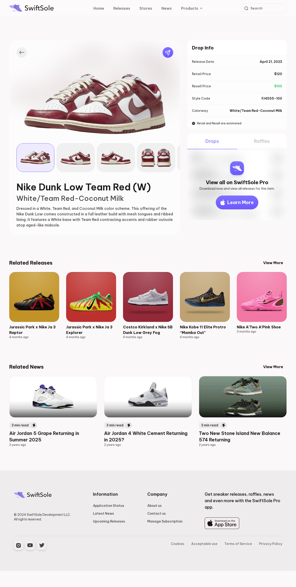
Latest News (103, 530)
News (166, 8)
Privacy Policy (270, 560)
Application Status (108, 522)
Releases (121, 8)
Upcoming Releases (109, 537)
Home (98, 8)
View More (273, 262)
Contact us (156, 530)
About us (154, 522)
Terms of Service (238, 560)
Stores (145, 8)
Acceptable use (204, 560)
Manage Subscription (164, 537)
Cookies (177, 560)
